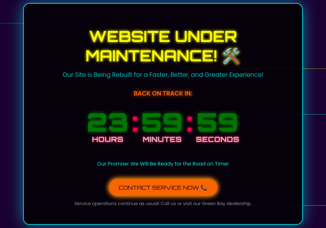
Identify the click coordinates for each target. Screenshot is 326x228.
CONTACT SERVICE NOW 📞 (163, 186)
